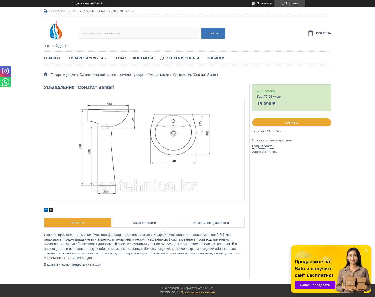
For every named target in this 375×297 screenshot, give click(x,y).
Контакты (143, 58)
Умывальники (158, 75)
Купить (291, 123)
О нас (120, 58)
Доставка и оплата (179, 58)
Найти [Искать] (213, 33)
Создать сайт (80, 3)
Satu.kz (208, 288)
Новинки (216, 58)
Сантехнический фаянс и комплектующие (112, 75)
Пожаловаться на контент (198, 292)
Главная (52, 58)
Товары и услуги (86, 58)
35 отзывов (264, 3)
